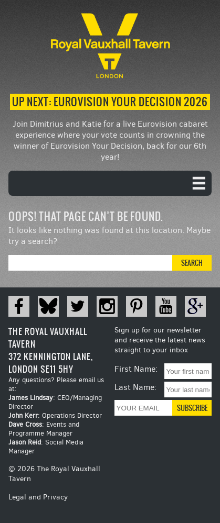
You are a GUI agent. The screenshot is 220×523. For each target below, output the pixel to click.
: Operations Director (55, 415)
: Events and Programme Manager (43, 429)
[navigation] (110, 183)
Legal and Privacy (38, 497)
